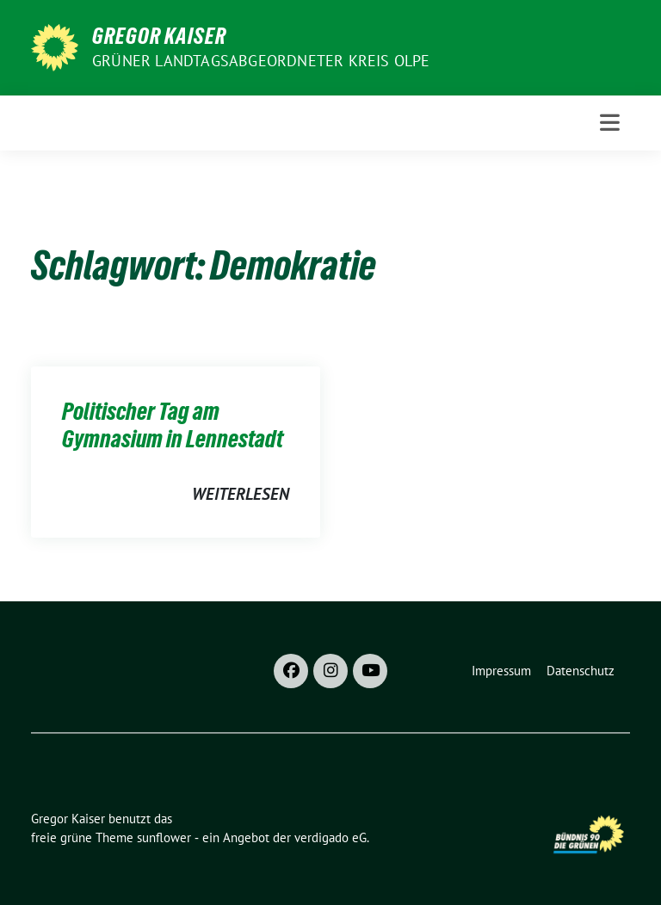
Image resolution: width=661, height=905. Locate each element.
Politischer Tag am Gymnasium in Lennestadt (172, 425)
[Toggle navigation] (610, 123)
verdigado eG (330, 837)
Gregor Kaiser (159, 36)
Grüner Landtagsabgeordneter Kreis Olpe (261, 61)
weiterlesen (240, 493)
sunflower (164, 837)
